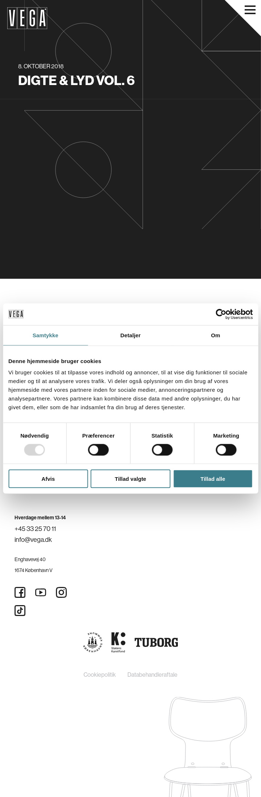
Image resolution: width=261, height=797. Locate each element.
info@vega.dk (33, 539)
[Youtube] (41, 592)
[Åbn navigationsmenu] (250, 10)
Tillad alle (212, 479)
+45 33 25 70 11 (35, 528)
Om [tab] (215, 335)
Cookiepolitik (99, 674)
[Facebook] (20, 592)
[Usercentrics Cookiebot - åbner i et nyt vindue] (221, 314)
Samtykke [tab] (45, 335)
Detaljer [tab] (131, 335)
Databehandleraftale (152, 674)
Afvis (48, 479)
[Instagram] (61, 592)
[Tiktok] (20, 610)
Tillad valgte (130, 479)
